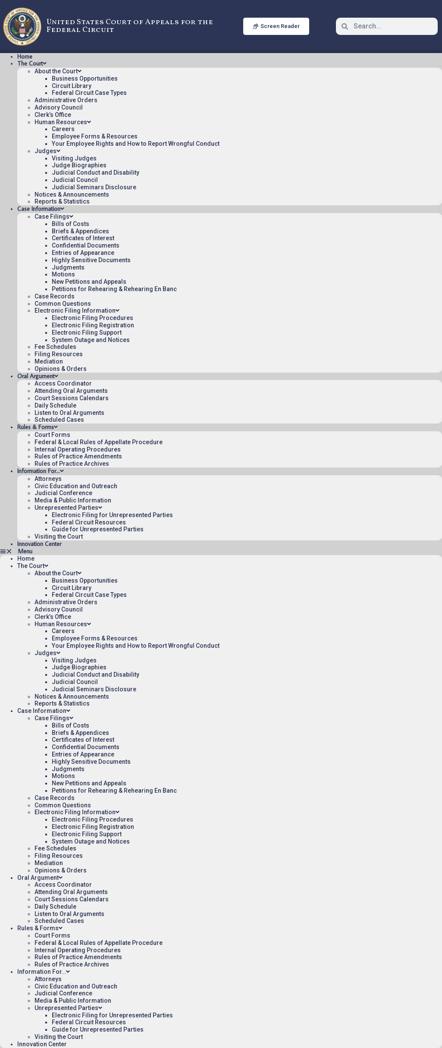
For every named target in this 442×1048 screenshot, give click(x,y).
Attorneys (48, 478)
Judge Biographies (79, 165)
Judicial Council (75, 179)
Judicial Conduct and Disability (95, 172)
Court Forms (52, 434)
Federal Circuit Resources (89, 522)
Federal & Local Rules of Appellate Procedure (98, 442)
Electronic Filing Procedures (92, 317)
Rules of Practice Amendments (78, 456)
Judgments (68, 267)
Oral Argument (37, 376)
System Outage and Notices (91, 339)
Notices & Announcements (71, 194)
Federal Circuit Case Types (89, 92)
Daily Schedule (55, 405)
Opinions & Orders (60, 368)
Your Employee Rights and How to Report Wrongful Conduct (135, 143)
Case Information (40, 209)
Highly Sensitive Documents (91, 260)
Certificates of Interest (83, 238)
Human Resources (62, 122)
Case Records (54, 296)
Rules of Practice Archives (71, 463)
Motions (63, 274)
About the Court (58, 71)
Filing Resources (58, 354)
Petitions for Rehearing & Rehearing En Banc (114, 289)
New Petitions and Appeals (89, 281)
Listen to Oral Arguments (69, 412)
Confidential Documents (85, 245)
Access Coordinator (63, 383)
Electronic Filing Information (76, 310)
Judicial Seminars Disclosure (94, 187)
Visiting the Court (58, 536)
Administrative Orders (65, 100)
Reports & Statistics (62, 201)
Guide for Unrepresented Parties (98, 529)
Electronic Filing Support (87, 332)
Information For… (40, 471)
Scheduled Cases (59, 419)
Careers (63, 129)
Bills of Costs (70, 223)
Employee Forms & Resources (95, 136)
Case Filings (53, 216)
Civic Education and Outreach (75, 486)
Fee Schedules (55, 346)
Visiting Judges (74, 158)
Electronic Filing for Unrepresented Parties (112, 514)
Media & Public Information (72, 500)
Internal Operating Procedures (77, 449)
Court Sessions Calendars (71, 398)
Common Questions (62, 303)
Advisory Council (58, 107)
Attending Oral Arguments (71, 390)
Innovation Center (39, 544)
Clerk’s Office (52, 114)
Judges (47, 150)
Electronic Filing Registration (93, 325)
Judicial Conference (63, 492)
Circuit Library (71, 85)
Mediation (48, 361)
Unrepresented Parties (68, 507)
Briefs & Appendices (80, 231)
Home (24, 56)
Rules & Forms (37, 427)
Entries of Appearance (83, 252)
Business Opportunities (85, 78)
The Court (32, 63)
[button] (221, 551)
